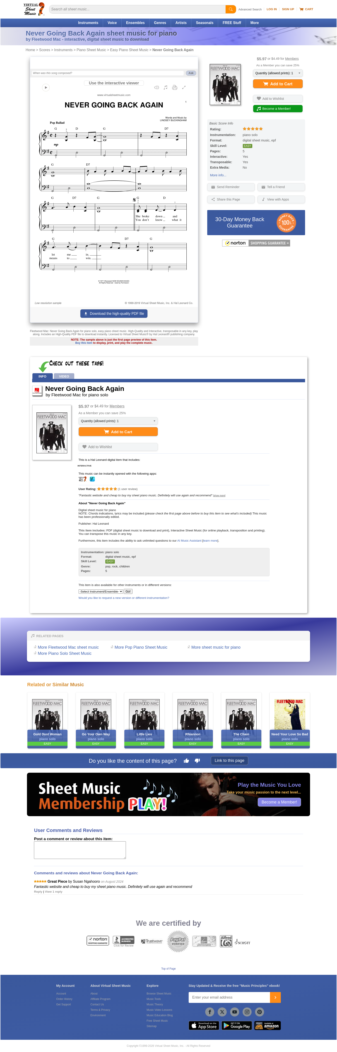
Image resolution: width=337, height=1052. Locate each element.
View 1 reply (54, 891)
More (254, 23)
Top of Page (168, 968)
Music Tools (154, 999)
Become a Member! (279, 802)
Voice (112, 23)
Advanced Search (250, 9)
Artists (181, 23)
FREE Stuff (232, 23)
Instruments (88, 23)
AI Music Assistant (189, 540)
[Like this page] (186, 761)
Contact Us (97, 1004)
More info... (218, 175)
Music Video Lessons (159, 1009)
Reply (38, 891)
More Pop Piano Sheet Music (141, 647)
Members (292, 58)
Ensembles (135, 23)
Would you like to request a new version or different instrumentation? (124, 598)
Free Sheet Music (157, 1020)
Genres (160, 23)
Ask (190, 73)
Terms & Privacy (100, 1009)
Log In (272, 9)
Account (61, 993)
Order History (64, 999)
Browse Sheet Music (159, 993)
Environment (98, 1015)
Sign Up (288, 9)
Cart (306, 9)
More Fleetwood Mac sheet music (68, 647)
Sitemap (151, 1026)
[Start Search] (231, 9)
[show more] (219, 495)
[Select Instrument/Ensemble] (101, 591)
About (93, 993)
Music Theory (155, 1004)
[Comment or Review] (80, 850)
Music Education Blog (160, 1015)
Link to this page (229, 760)
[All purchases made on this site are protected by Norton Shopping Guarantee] (256, 245)
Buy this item (83, 342)
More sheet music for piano (216, 647)
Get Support (63, 1004)
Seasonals (204, 23)
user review (128, 489)
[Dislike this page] (197, 761)
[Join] (275, 997)
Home (30, 50)
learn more (210, 540)
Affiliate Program (100, 999)
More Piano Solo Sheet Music (64, 653)
